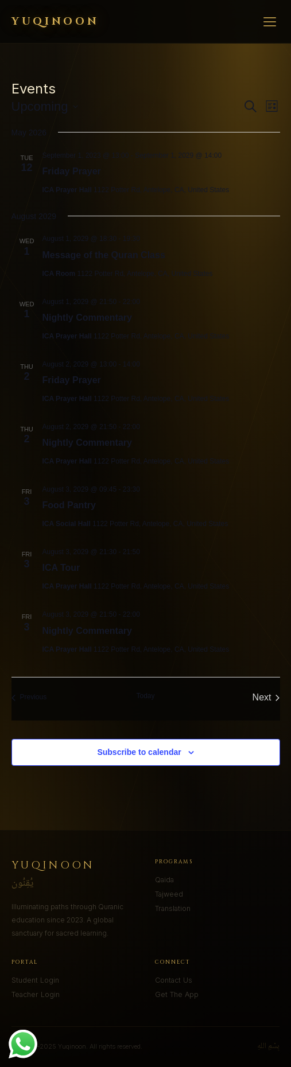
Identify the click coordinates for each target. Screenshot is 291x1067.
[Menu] (270, 22)
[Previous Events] (29, 697)
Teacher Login (35, 994)
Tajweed (169, 894)
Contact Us (173, 980)
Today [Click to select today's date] (145, 696)
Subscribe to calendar (139, 752)
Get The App (177, 994)
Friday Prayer (71, 171)
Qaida (164, 879)
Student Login (35, 980)
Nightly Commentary (87, 317)
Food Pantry (69, 505)
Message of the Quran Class (103, 255)
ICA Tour (61, 568)
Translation (173, 908)
